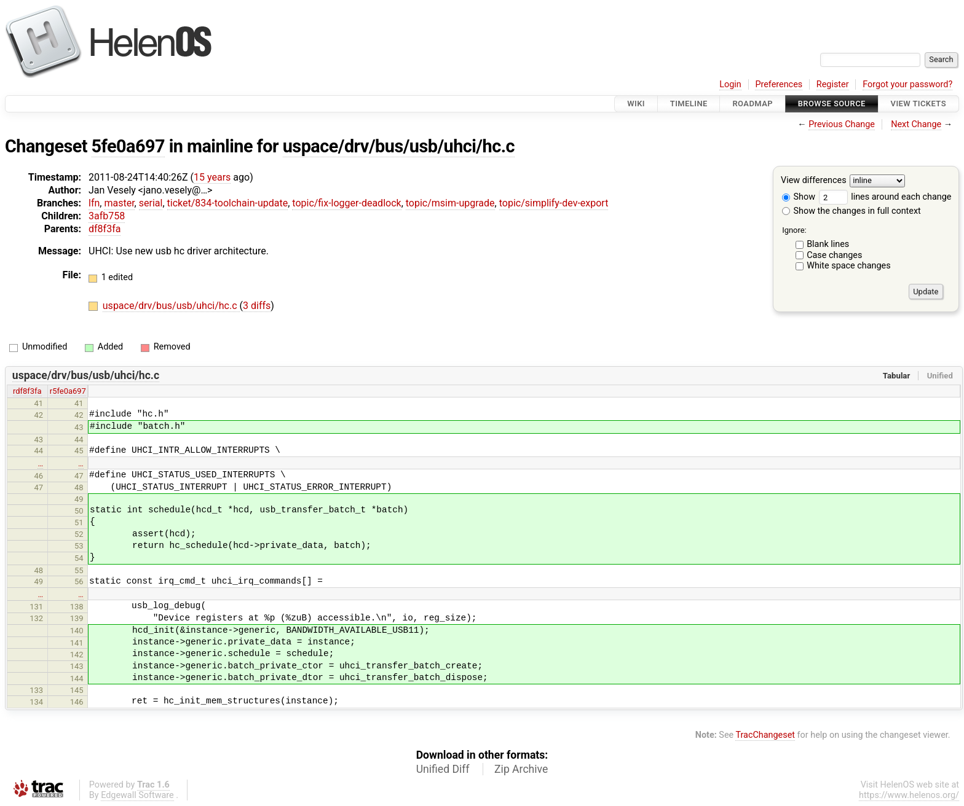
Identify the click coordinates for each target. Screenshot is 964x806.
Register (832, 84)
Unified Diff (443, 769)
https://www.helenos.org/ (909, 795)
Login (730, 84)
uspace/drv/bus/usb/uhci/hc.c (399, 146)
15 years (212, 177)
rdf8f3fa (27, 391)
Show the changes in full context (851, 211)
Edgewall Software (137, 795)
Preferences (778, 84)
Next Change (916, 124)
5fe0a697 (128, 146)
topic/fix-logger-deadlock (346, 203)
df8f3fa (104, 229)
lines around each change (885, 197)
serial (151, 203)
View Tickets (918, 103)
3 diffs (257, 305)
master (119, 203)
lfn (94, 203)
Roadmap (752, 103)
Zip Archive (521, 769)
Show (798, 197)
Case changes (834, 255)
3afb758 (107, 216)
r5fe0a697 (68, 391)
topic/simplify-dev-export (554, 203)
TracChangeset (765, 735)
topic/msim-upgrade (450, 203)
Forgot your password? (907, 84)
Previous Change (841, 124)
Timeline (689, 103)
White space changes (849, 265)
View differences (814, 181)
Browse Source (832, 103)
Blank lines (828, 244)
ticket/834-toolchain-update (227, 203)
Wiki (636, 103)
